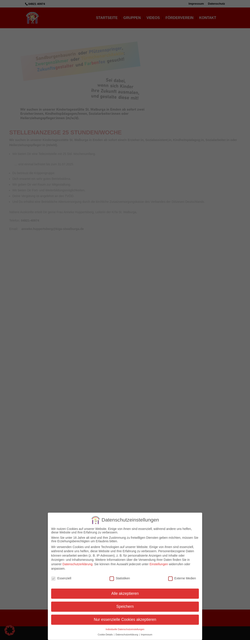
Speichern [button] (125, 604)
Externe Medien (182, 576)
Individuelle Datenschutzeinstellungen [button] (125, 626)
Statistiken (120, 576)
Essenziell (61, 576)
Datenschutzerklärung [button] (127, 632)
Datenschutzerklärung (77, 561)
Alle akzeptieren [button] (125, 591)
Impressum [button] (146, 632)
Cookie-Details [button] (105, 632)
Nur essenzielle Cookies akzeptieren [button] (125, 617)
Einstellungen (158, 561)
